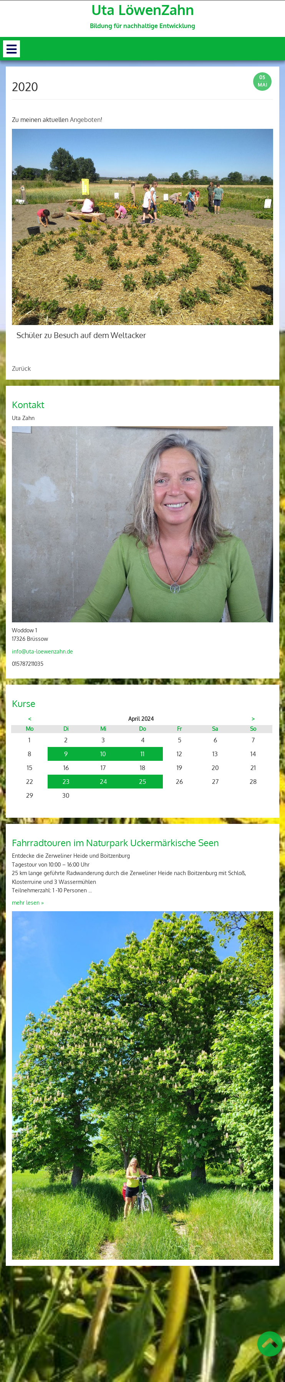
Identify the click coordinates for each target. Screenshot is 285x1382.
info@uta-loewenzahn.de (42, 651)
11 (142, 754)
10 (103, 754)
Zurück (21, 368)
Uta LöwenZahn (142, 9)
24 (103, 781)
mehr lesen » (28, 902)
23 (66, 781)
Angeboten (85, 119)
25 (142, 781)
